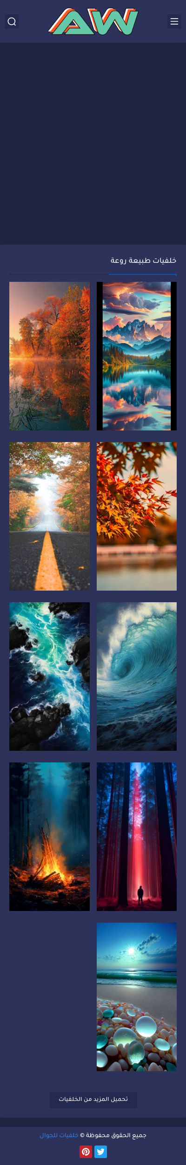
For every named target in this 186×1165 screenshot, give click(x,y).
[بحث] (12, 21)
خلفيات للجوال (59, 1136)
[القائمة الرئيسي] (174, 21)
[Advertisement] (93, 145)
